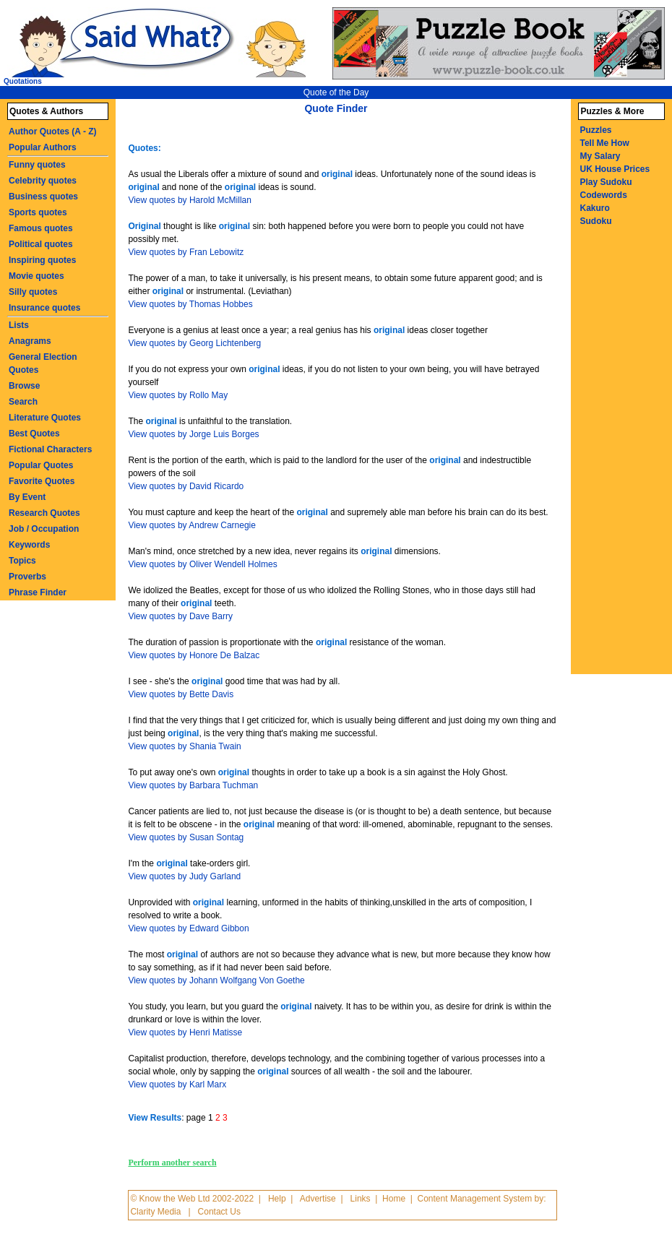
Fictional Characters (50, 449)
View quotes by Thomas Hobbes (190, 304)
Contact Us (219, 1212)
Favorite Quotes (41, 481)
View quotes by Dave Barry (180, 616)
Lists (19, 325)
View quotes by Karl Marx (177, 1084)
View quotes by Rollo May (178, 395)
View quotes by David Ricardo (186, 486)
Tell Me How (604, 143)
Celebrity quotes (43, 181)
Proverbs (27, 577)
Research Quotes (44, 513)
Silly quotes (33, 292)
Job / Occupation (44, 529)
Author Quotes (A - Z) (53, 131)
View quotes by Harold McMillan (189, 200)
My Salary (600, 156)
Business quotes (43, 196)
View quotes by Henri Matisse (185, 1032)
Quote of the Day (336, 92)
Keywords (29, 545)
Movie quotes (36, 276)
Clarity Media (155, 1212)
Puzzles (595, 130)
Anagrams (30, 341)
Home (393, 1199)
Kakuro (594, 208)
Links (360, 1199)
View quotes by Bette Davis (180, 694)
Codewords (603, 195)
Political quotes (41, 244)
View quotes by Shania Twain (184, 746)
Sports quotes (38, 212)
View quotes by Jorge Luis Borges (193, 434)
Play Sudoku (606, 182)
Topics (22, 561)
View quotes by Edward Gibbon (188, 928)
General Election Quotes (43, 363)
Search (23, 402)
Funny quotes (37, 165)
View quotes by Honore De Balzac (193, 655)
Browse (24, 386)
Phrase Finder (37, 592)
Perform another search (172, 1162)
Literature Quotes (45, 418)
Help (277, 1199)
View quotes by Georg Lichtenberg (194, 343)
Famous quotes (41, 228)
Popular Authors (43, 147)
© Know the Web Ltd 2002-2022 (192, 1199)
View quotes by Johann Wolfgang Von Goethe (216, 980)
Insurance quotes (44, 308)
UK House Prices (615, 169)
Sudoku (595, 221)
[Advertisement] (624, 457)
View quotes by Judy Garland (184, 876)
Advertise (318, 1199)
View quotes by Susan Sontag (186, 837)
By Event (27, 497)
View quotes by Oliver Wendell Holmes (202, 564)
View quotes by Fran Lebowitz (186, 252)
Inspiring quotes (42, 260)
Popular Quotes (41, 465)
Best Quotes (34, 433)
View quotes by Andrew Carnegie (192, 525)
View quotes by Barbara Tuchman (193, 785)
